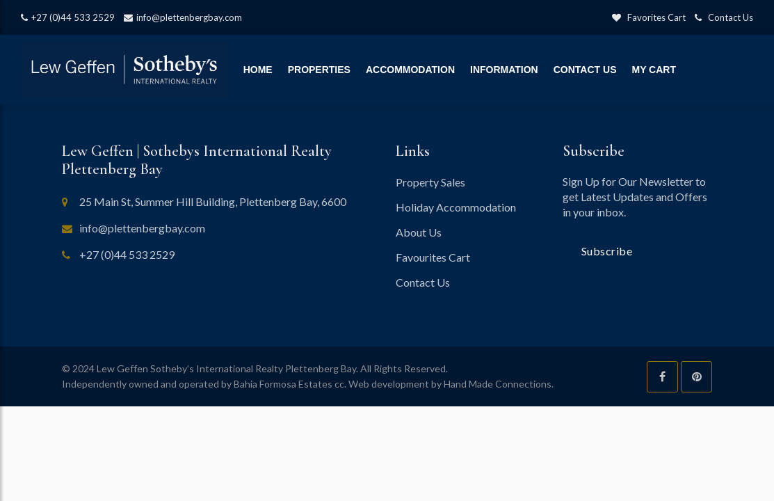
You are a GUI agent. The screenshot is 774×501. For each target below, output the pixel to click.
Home (258, 69)
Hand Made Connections (497, 384)
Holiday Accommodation (456, 207)
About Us (419, 232)
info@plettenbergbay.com (183, 17)
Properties (319, 69)
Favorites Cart (649, 17)
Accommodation (410, 69)
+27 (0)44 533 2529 (68, 17)
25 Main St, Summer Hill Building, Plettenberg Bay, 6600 (212, 201)
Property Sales (430, 182)
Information (504, 69)
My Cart (653, 69)
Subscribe (607, 250)
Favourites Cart (433, 257)
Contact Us (724, 17)
